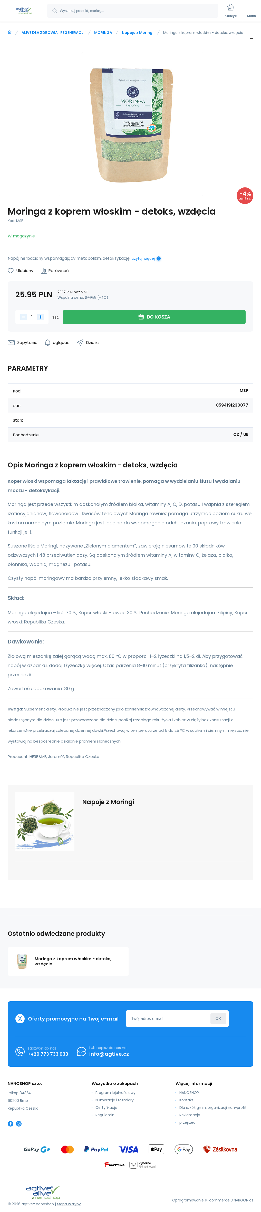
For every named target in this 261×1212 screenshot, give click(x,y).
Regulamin (104, 1115)
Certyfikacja (106, 1107)
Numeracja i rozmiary (114, 1100)
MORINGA (103, 32)
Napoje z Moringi (137, 32)
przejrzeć (187, 1122)
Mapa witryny (69, 1204)
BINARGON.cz (242, 1200)
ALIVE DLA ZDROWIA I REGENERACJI (53, 32)
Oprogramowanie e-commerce (201, 1200)
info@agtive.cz (109, 1053)
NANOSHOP (189, 1092)
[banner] (24, 11)
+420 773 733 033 (48, 1054)
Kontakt (186, 1100)
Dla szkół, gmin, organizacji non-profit (213, 1107)
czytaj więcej (143, 258)
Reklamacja (189, 1115)
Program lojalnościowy (115, 1092)
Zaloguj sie (218, 1018)
